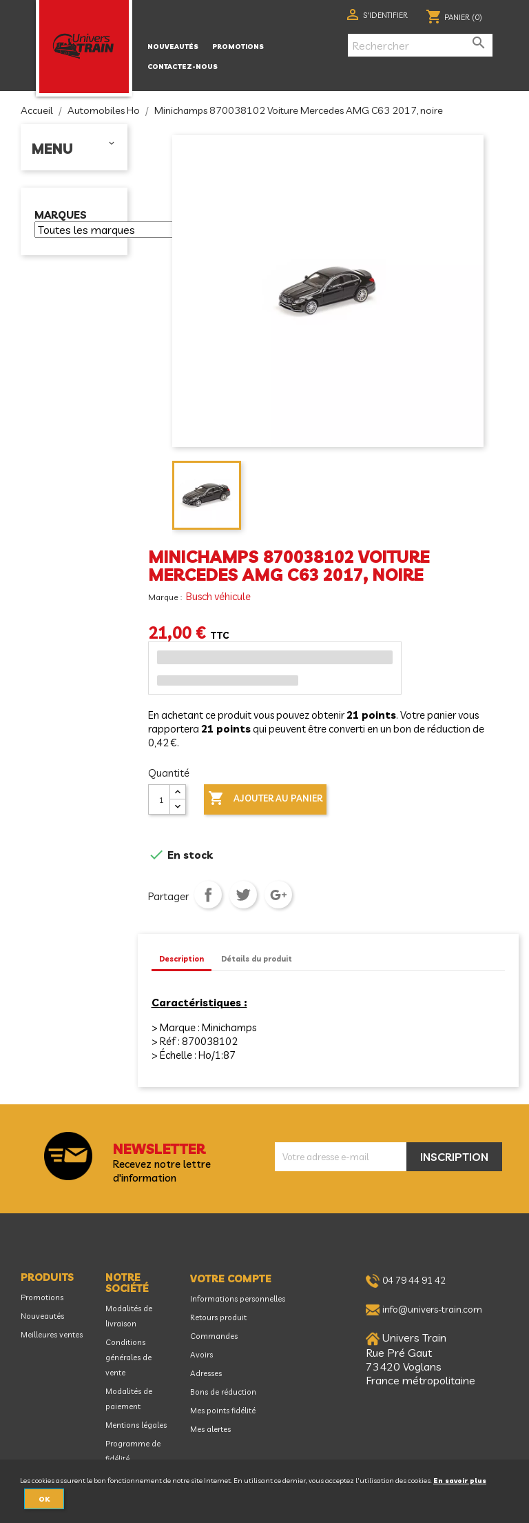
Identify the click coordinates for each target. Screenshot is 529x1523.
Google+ (278, 894)
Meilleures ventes (52, 1335)
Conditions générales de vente (128, 1357)
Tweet (243, 894)
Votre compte (230, 1279)
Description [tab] (181, 959)
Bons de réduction (223, 1392)
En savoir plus (459, 1480)
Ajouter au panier (265, 799)
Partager (208, 894)
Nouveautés (172, 46)
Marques (60, 215)
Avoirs (201, 1355)
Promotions (238, 46)
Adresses (206, 1373)
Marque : (166, 597)
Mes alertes (210, 1429)
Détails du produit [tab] (256, 959)
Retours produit (218, 1317)
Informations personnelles (237, 1299)
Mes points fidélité (223, 1410)
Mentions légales (136, 1425)
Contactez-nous (182, 66)
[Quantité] (159, 799)
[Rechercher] (420, 45)
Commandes (214, 1336)
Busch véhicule (218, 596)
